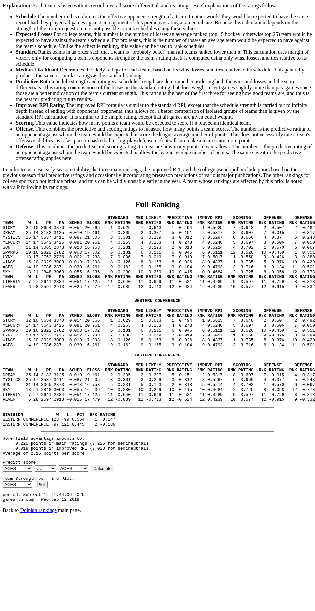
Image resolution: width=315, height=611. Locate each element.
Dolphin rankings (38, 555)
